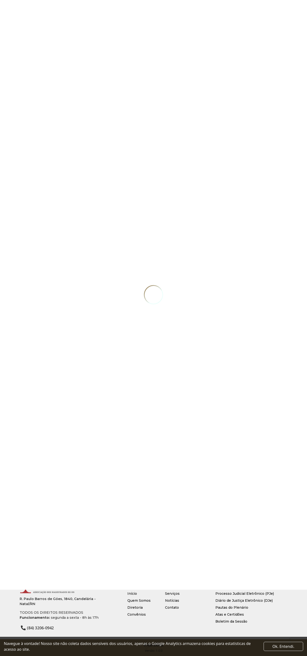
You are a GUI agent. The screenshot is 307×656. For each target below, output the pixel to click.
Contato (172, 607)
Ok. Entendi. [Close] (283, 646)
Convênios (136, 614)
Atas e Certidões (229, 614)
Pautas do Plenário (231, 607)
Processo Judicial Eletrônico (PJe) (244, 593)
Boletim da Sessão (231, 621)
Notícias (172, 600)
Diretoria (135, 607)
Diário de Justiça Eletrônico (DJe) (244, 600)
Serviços (172, 593)
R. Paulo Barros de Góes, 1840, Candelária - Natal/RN (58, 601)
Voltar (35, 539)
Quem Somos (139, 600)
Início (132, 593)
